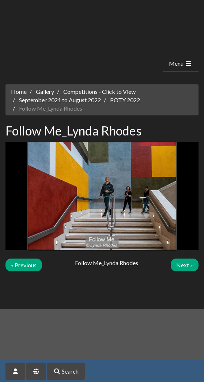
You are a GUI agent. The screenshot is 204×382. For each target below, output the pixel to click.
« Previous (24, 264)
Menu (180, 63)
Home (19, 91)
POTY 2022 (125, 99)
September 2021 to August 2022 (60, 99)
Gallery (45, 91)
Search (66, 371)
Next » (184, 264)
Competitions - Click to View (99, 91)
